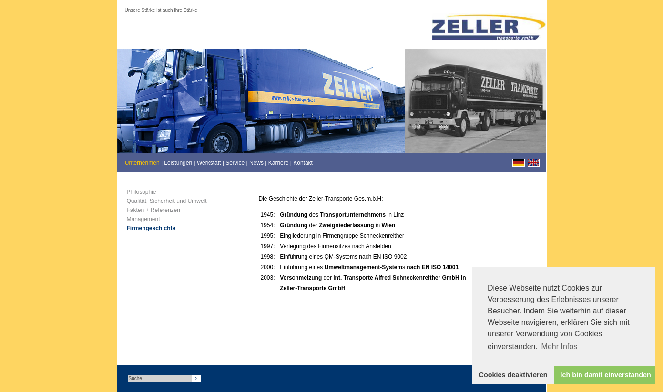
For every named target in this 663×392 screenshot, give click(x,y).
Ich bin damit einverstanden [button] (606, 375)
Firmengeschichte (151, 228)
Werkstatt (209, 163)
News (256, 163)
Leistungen (178, 163)
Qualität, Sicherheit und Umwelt (167, 201)
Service (235, 163)
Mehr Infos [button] (559, 346)
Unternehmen (142, 163)
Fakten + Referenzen (153, 210)
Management (143, 219)
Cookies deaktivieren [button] (513, 375)
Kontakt (303, 163)
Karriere (278, 163)
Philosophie (141, 192)
